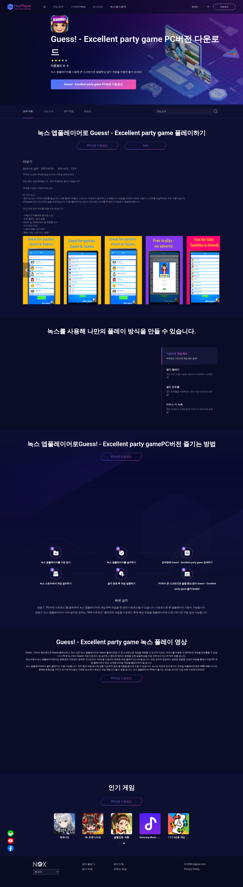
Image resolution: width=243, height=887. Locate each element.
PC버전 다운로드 (97, 145)
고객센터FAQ (78, 6)
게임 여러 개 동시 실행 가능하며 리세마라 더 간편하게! (189, 376)
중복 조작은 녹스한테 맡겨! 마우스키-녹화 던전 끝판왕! (189, 410)
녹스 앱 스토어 (118, 6)
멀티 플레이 (172, 369)
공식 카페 (87, 869)
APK (145, 145)
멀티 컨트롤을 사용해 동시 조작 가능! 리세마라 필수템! (189, 393)
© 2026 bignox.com (195, 864)
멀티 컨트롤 (172, 387)
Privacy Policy (192, 869)
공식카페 (98, 6)
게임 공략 (58, 6)
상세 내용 (28, 111)
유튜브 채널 (120, 869)
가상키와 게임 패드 (176, 353)
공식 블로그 (88, 864)
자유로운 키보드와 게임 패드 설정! (181, 358)
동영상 (87, 111)
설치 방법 (69, 111)
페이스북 (119, 864)
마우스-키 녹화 (174, 404)
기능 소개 (48, 111)
